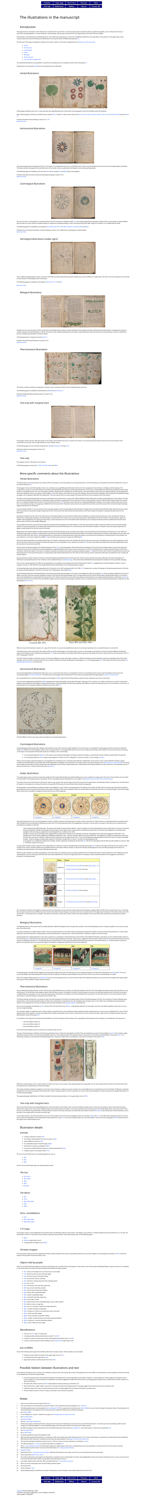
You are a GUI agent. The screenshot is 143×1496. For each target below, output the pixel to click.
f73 (61, 282)
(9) (85, 542)
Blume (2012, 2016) (37, 1455)
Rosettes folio (58, 1341)
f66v (113, 114)
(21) (98, 866)
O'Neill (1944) (27, 1432)
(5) (61, 502)
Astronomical (28, 48)
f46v (25, 1160)
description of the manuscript (86, 42)
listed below (42, 978)
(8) (81, 537)
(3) (31, 484)
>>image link (38, 817)
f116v (67, 446)
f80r (25, 1288)
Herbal (26, 45)
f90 (119, 114)
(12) (92, 563)
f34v (25, 1157)
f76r (43, 465)
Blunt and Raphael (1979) (52, 1408)
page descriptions (70, 1003)
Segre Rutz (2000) (26, 1419)
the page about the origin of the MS (63, 1414)
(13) (82, 568)
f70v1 (51, 282)
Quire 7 (104, 114)
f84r (25, 1306)
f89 (51, 390)
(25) (38, 1015)
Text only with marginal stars (32, 59)
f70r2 (61, 227)
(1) (78, 39)
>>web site (83, 1406)
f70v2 (47, 282)
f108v (92, 1116)
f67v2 (59, 171)
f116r (63, 1117)
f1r (62, 114)
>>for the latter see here (65, 1461)
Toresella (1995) (27, 1417)
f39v (47, 1357)
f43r (54, 1360)
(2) (86, 63)
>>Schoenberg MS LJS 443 (32, 1446)
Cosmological (28, 50)
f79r (25, 1281)
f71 (54, 282)
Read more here (21, 121)
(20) (93, 846)
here (48, 1403)
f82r (25, 1302)
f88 (49, 390)
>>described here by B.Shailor (40, 1452)
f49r (55, 1139)
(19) (84, 841)
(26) (103, 1037)
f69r (41, 757)
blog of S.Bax (92, 866)
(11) (91, 551)
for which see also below (110, 675)
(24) (107, 940)
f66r (40, 465)
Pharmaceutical (28, 57)
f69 (55, 227)
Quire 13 (44, 337)
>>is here (37, 1444)
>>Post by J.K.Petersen (71, 869)
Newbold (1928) (25, 1450)
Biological (26, 55)
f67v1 (29, 1176)
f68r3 (58, 678)
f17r (33, 1334)
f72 (56, 282)
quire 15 (119, 1035)
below (69, 570)
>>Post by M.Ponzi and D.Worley (74, 866)
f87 (116, 114)
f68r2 (28, 1179)
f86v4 (81, 227)
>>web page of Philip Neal (33, 1421)
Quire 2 (80, 114)
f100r (86, 1096)
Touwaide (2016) (28, 1430)
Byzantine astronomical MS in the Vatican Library (98, 779)
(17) (59, 685)
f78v (113, 972)
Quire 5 (94, 114)
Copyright (20, 1491)
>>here (32, 1468)
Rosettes (26, 1186)
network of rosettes (73, 227)
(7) (46, 537)
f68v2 (29, 1222)
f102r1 (69, 1006)
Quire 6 (99, 114)
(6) (37, 533)
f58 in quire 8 (98, 1110)
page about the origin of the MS (112, 762)
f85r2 (65, 227)
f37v (42, 1006)
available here (77, 1428)
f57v (25, 1272)
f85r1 (46, 465)
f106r (116, 1117)
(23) (36, 940)
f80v (50, 1144)
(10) (58, 547)
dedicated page (67, 560)
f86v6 (50, 465)
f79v (42, 1141)
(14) (48, 119)
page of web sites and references (79, 1439)
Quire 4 (90, 114)
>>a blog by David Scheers (66, 1448)
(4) (51, 493)
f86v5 (56, 465)
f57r (108, 114)
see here (101, 757)
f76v (25, 1276)
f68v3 (65, 171)
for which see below (35, 675)
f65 (111, 114)
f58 (49, 446)
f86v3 (87, 227)
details (36, 66)
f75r (25, 1274)
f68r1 (25, 1179)
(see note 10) (29, 580)
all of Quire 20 (57, 446)
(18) (22, 750)
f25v (43, 1137)
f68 (52, 171)
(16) (101, 660)
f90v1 (25, 1162)
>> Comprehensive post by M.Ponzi (75, 902)
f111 (98, 1116)
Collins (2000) (84, 1408)
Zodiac (26, 52)
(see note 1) (50, 766)
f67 (47, 171)
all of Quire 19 (59, 390)
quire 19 (112, 1033)
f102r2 (64, 1148)
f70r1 (58, 227)
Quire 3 (85, 114)
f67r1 (25, 1197)
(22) (28, 939)
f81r (119, 972)
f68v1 (25, 1181)
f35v (125, 577)
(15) (74, 221)
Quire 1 (54, 114)
